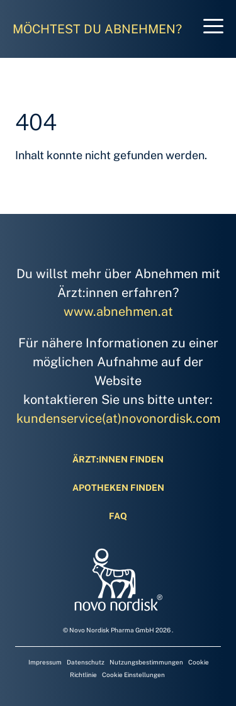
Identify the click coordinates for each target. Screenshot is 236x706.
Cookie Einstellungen (133, 674)
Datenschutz (87, 662)
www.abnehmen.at (118, 311)
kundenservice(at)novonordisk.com (118, 418)
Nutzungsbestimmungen (148, 662)
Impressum (46, 662)
